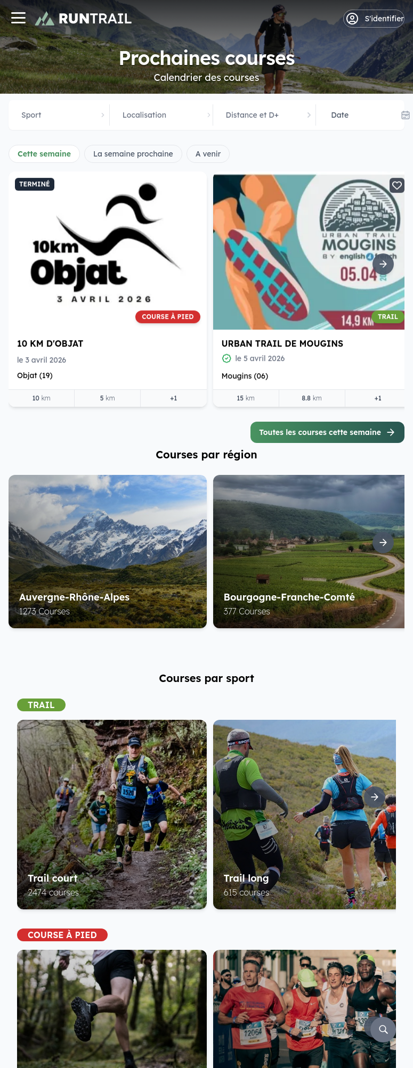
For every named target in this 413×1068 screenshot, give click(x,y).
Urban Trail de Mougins (283, 343)
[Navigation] (18, 19)
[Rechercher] (383, 1029)
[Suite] (383, 264)
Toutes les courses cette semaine (327, 432)
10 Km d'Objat (50, 343)
